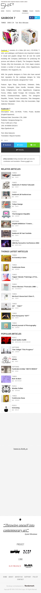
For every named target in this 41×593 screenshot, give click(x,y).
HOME (5, 577)
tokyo (6, 140)
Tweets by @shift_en (20, 449)
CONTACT (20, 579)
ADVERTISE (19, 577)
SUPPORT (27, 577)
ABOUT (11, 577)
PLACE (31, 11)
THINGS (25, 11)
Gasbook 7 (5, 50)
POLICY (35, 577)
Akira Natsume (23, 22)
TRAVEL (37, 11)
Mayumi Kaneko (15, 136)
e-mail (27, 161)
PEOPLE (8, 11)
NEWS (2, 11)
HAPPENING (16, 11)
